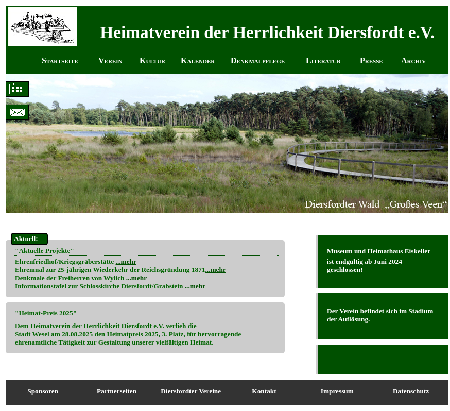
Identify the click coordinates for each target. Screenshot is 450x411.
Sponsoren (42, 391)
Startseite (60, 60)
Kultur (152, 60)
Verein (110, 60)
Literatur (323, 60)
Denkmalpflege (258, 60)
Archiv (413, 60)
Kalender (198, 60)
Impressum (337, 391)
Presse (371, 60)
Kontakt (264, 391)
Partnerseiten (116, 391)
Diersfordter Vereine (191, 391)
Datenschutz (411, 391)
